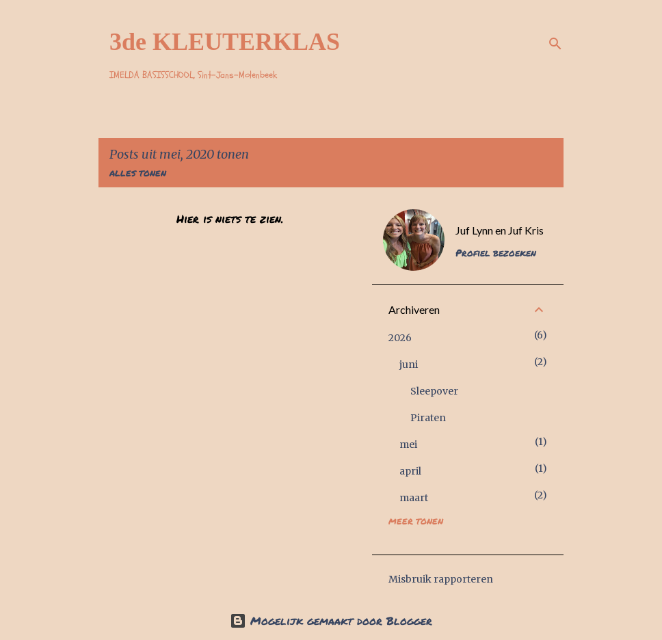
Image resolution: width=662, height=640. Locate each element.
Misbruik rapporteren (440, 579)
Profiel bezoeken (495, 252)
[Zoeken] (555, 43)
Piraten (428, 418)
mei (408, 444)
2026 (400, 338)
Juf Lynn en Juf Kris (499, 230)
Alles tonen (137, 173)
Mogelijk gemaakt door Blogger (331, 620)
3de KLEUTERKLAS (224, 41)
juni (408, 364)
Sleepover (434, 391)
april (410, 471)
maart (413, 498)
